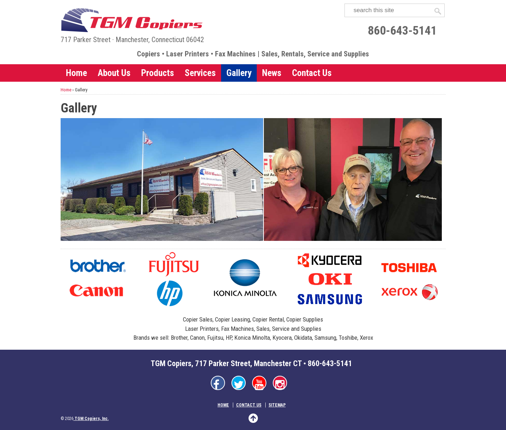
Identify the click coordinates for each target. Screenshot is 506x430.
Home (76, 72)
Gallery (238, 72)
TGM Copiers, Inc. (91, 418)
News (271, 72)
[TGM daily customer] (352, 179)
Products (157, 72)
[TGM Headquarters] (162, 179)
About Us (114, 72)
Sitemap (277, 405)
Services (200, 72)
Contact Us (312, 72)
